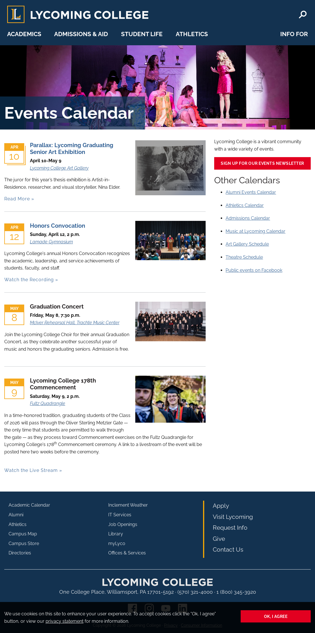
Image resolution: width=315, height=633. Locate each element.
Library (115, 534)
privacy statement (64, 621)
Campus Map (23, 534)
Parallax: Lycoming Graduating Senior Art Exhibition (71, 148)
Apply (221, 505)
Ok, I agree (276, 616)
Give (219, 538)
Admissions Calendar (248, 218)
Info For (294, 34)
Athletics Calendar (245, 205)
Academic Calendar (29, 505)
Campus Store (24, 543)
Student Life (142, 34)
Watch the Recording (29, 279)
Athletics (192, 34)
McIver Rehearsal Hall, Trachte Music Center (74, 322)
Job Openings (122, 524)
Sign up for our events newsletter (262, 163)
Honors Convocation (57, 225)
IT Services (119, 514)
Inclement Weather (128, 505)
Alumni (16, 514)
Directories (20, 553)
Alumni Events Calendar (251, 192)
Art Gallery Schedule (247, 244)
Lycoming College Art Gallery (59, 168)
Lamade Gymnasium (51, 241)
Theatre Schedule (244, 257)
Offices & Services (127, 553)
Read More (17, 199)
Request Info (230, 527)
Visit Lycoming (233, 516)
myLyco (116, 543)
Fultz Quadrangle (47, 403)
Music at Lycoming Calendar (255, 231)
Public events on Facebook (254, 270)
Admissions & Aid (81, 34)
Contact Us (228, 549)
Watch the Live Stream (31, 470)
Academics (24, 34)
